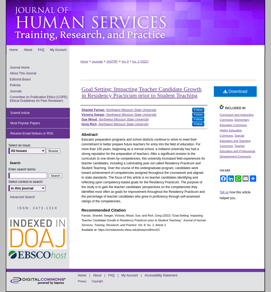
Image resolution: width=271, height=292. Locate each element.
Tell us (224, 192)
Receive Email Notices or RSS (31, 133)
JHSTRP (112, 61)
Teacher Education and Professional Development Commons (237, 151)
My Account (129, 275)
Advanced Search (22, 197)
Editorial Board (20, 79)
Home (84, 61)
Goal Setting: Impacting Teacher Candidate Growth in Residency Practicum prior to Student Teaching (141, 92)
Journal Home (20, 67)
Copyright (97, 281)
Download (235, 91)
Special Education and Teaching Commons (235, 141)
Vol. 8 (125, 61)
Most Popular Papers (25, 123)
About (97, 275)
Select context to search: (25, 182)
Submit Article (20, 113)
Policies (15, 85)
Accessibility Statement (161, 275)
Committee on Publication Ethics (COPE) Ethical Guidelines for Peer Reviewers (38, 99)
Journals (97, 61)
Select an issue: (19, 145)
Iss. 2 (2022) (140, 61)
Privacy (82, 281)
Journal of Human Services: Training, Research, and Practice (135, 22)
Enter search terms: (22, 169)
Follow (198, 109)
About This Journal (23, 73)
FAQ (111, 275)
